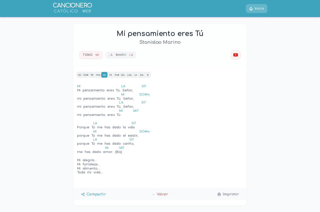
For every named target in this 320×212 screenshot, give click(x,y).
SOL (123, 75)
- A (110, 55)
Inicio (256, 9)
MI (104, 75)
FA (110, 75)
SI (148, 75)
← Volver (160, 194)
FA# (117, 75)
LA (135, 75)
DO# (85, 75)
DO (79, 75)
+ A (131, 55)
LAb (129, 75)
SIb (141, 75)
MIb (98, 75)
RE (92, 75)
